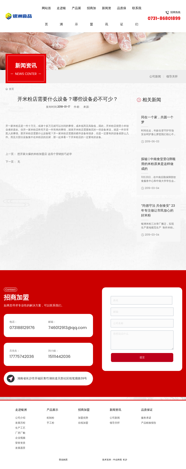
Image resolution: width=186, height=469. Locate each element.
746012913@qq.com (67, 327)
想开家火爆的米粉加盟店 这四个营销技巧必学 (44, 154)
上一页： (11, 154)
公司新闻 (155, 76)
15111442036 (59, 356)
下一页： (11, 162)
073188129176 (22, 327)
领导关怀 (172, 76)
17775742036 (22, 356)
